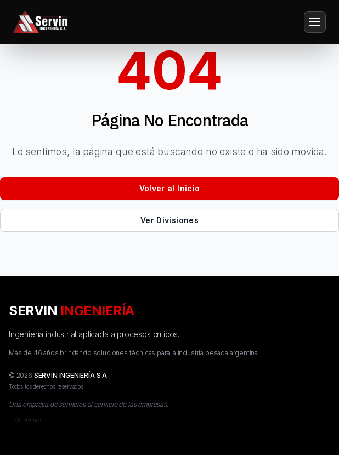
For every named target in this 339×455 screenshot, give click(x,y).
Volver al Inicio (169, 188)
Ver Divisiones (169, 220)
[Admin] (27, 420)
